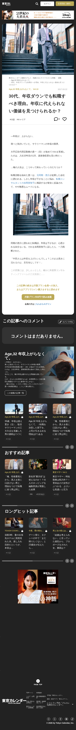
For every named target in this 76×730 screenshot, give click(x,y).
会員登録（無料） (65, 4)
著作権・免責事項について (41, 702)
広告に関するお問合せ (30, 702)
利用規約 (39, 692)
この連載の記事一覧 (15, 393)
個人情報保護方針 (41, 697)
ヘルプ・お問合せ (30, 697)
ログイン (47, 4)
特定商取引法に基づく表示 (41, 707)
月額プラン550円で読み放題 (38, 297)
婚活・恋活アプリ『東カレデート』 (58, 699)
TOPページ (29, 692)
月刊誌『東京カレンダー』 (55, 695)
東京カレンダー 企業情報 (30, 707)
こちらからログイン (42, 304)
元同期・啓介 (43, 175)
